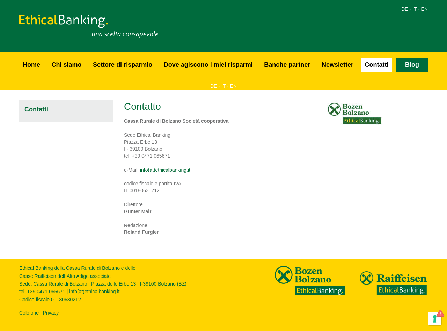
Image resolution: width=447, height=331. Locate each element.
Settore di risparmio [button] (122, 64)
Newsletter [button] (337, 64)
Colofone (29, 313)
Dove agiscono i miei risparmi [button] (208, 64)
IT (414, 9)
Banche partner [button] (287, 64)
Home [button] (31, 64)
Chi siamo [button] (67, 64)
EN (424, 9)
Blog (412, 64)
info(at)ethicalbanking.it (165, 170)
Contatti (376, 64)
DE (404, 9)
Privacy (51, 313)
